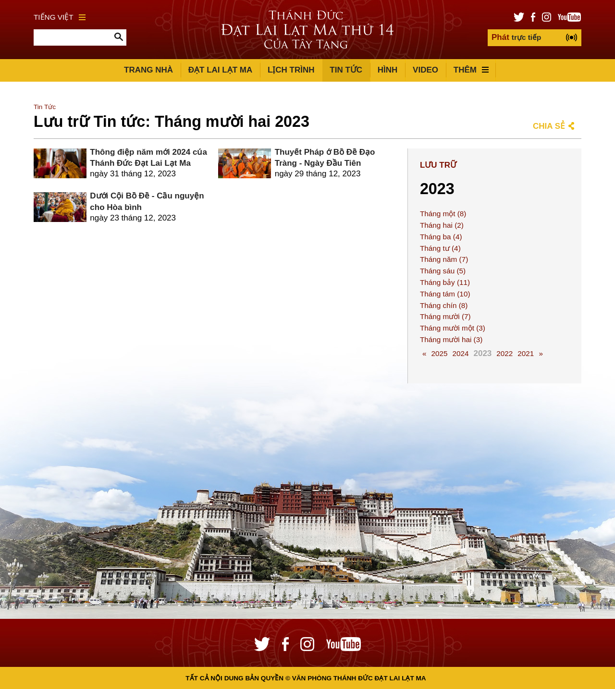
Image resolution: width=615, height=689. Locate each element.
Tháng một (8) (443, 213)
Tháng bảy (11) (445, 282)
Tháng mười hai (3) (451, 339)
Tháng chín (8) (443, 305)
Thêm (471, 69)
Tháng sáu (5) (443, 271)
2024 (460, 353)
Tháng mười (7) (445, 316)
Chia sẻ (549, 126)
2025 (439, 353)
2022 (504, 353)
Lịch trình (291, 69)
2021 (525, 353)
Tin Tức (346, 69)
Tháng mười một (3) (452, 328)
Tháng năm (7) (444, 259)
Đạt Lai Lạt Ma (220, 69)
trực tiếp (516, 37)
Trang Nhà (148, 69)
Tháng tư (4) (440, 248)
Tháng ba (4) (441, 237)
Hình (388, 69)
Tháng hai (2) (442, 225)
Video (425, 69)
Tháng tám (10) (445, 294)
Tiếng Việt (60, 17)
